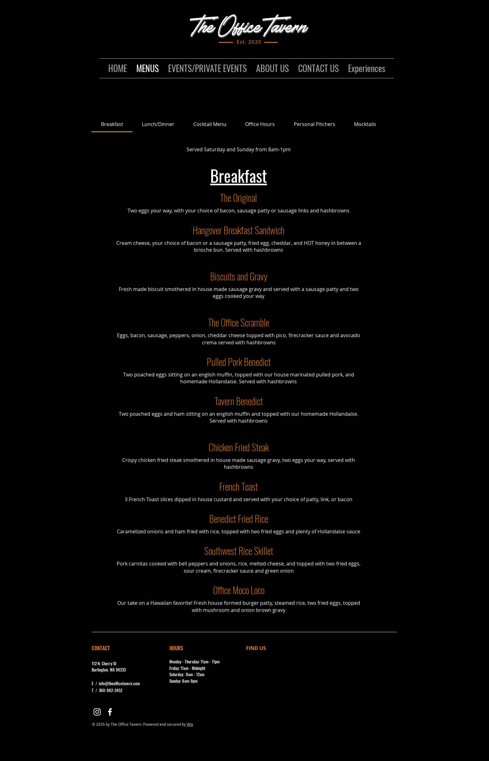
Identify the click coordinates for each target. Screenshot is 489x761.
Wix (190, 724)
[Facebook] (110, 712)
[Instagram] (97, 712)
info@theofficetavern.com (119, 683)
